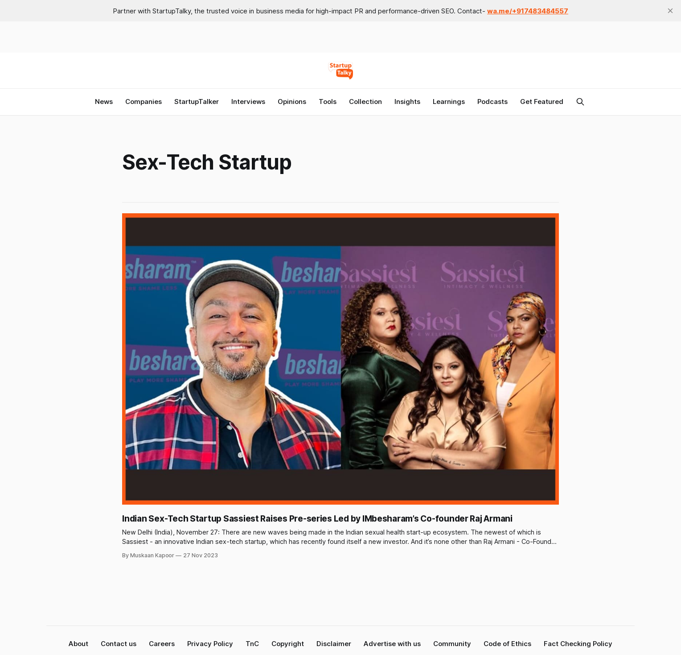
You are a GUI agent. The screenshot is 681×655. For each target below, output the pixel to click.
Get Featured (541, 101)
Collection (365, 101)
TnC (252, 643)
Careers (162, 643)
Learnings (449, 101)
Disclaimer (333, 643)
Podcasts (492, 101)
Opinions (292, 101)
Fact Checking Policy (578, 643)
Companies (143, 101)
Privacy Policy (210, 643)
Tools (327, 101)
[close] (670, 11)
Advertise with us (392, 643)
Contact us (118, 643)
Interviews (248, 101)
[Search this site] (580, 102)
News (104, 101)
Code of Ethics (507, 643)
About (78, 643)
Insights (407, 101)
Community (452, 643)
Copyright (287, 643)
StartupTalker (196, 101)
